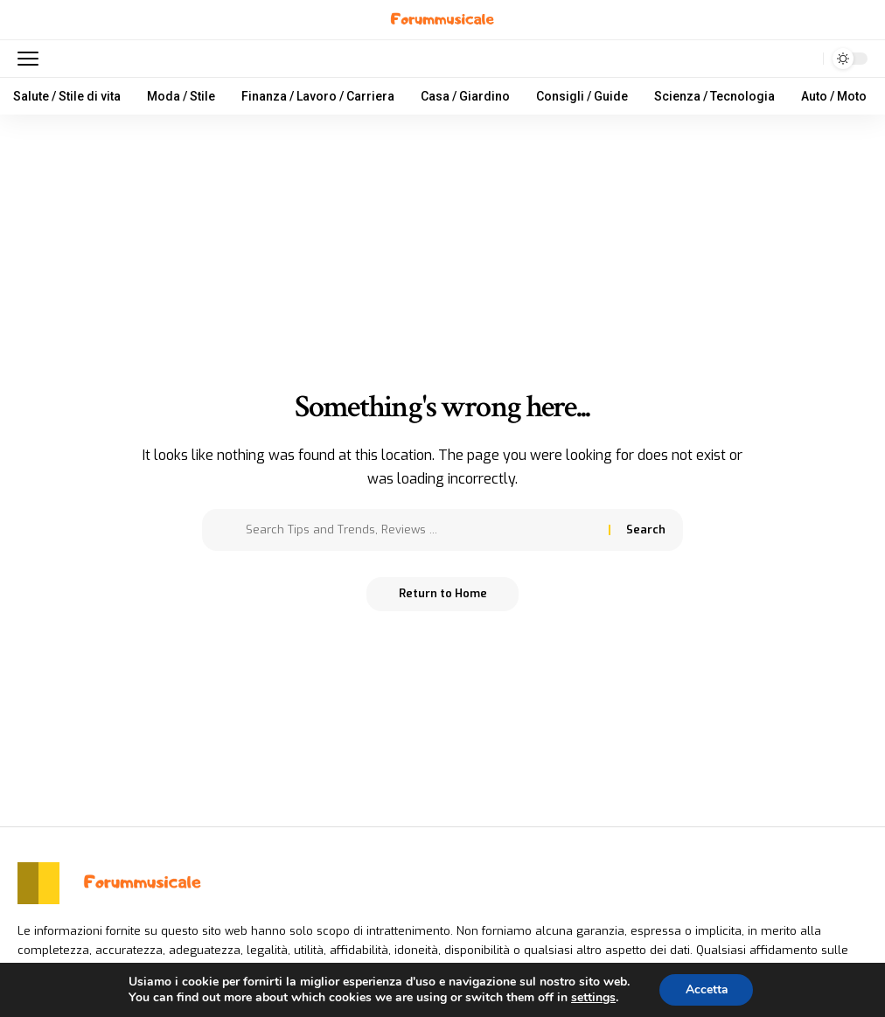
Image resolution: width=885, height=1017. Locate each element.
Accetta (706, 989)
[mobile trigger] (32, 58)
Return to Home (443, 594)
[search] (805, 58)
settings (592, 998)
